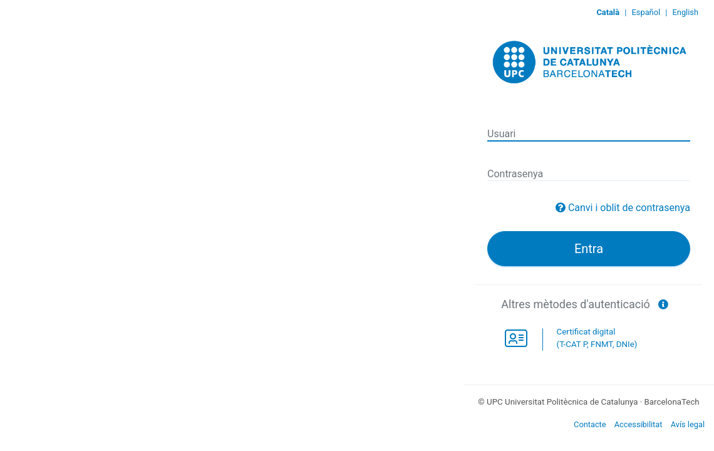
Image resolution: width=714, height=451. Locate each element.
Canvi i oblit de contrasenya (629, 208)
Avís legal (688, 424)
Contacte (590, 424)
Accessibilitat (638, 424)
